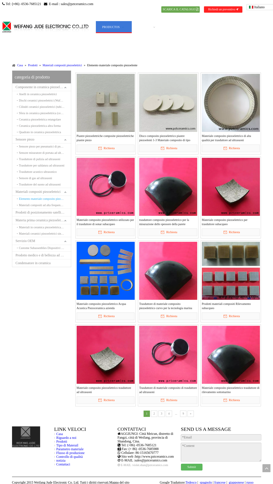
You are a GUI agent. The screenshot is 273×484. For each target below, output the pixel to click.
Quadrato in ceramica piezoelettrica (40, 132)
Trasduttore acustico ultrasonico (38, 171)
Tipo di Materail (67, 445)
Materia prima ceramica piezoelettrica (41, 220)
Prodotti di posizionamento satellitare (41, 212)
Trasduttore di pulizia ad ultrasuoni (39, 159)
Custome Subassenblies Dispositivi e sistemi (45, 248)
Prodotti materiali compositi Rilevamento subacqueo (226, 306)
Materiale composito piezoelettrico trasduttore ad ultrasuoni (104, 390)
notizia (61, 460)
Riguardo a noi (66, 437)
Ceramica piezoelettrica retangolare (40, 119)
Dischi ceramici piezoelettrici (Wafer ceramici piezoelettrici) (45, 100)
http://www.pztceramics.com (154, 456)
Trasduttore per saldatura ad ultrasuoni (42, 165)
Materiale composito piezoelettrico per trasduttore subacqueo (225, 222)
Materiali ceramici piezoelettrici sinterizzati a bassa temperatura (45, 233)
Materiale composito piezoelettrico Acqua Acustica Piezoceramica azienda (101, 306)
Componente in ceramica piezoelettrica (42, 87)
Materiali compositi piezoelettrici (38, 191)
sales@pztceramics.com (77, 4)
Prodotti (61, 441)
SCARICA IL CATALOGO (180, 9)
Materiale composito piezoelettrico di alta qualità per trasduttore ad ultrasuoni (226, 138)
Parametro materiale (70, 449)
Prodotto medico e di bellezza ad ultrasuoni (43, 255)
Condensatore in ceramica (33, 263)
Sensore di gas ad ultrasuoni (35, 178)
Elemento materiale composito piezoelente (44, 198)
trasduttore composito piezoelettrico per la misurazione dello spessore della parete (164, 222)
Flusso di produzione (70, 453)
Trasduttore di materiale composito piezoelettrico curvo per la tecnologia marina (165, 306)
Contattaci (63, 464)
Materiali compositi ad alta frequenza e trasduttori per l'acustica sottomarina (45, 205)
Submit (191, 467)
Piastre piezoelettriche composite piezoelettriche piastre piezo (105, 138)
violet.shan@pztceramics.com (150, 465)
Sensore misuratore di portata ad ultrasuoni (44, 152)
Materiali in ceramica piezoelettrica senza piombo (45, 227)
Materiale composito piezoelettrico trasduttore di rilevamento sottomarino (230, 390)
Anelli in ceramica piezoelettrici (38, 94)
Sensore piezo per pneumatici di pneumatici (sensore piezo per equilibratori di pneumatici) (45, 146)
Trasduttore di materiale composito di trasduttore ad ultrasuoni (168, 390)
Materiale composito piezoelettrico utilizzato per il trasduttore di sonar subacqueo (105, 222)
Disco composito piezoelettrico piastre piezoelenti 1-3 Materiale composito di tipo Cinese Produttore (164, 138)
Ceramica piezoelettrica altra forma (40, 125)
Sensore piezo (25, 139)
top (266, 468)
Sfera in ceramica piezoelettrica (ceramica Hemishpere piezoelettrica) (45, 113)
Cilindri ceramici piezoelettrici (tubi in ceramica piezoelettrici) (45, 106)
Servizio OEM (25, 241)
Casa (59, 434)
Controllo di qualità (69, 456)
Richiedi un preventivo (223, 9)
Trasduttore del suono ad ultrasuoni (40, 184)
